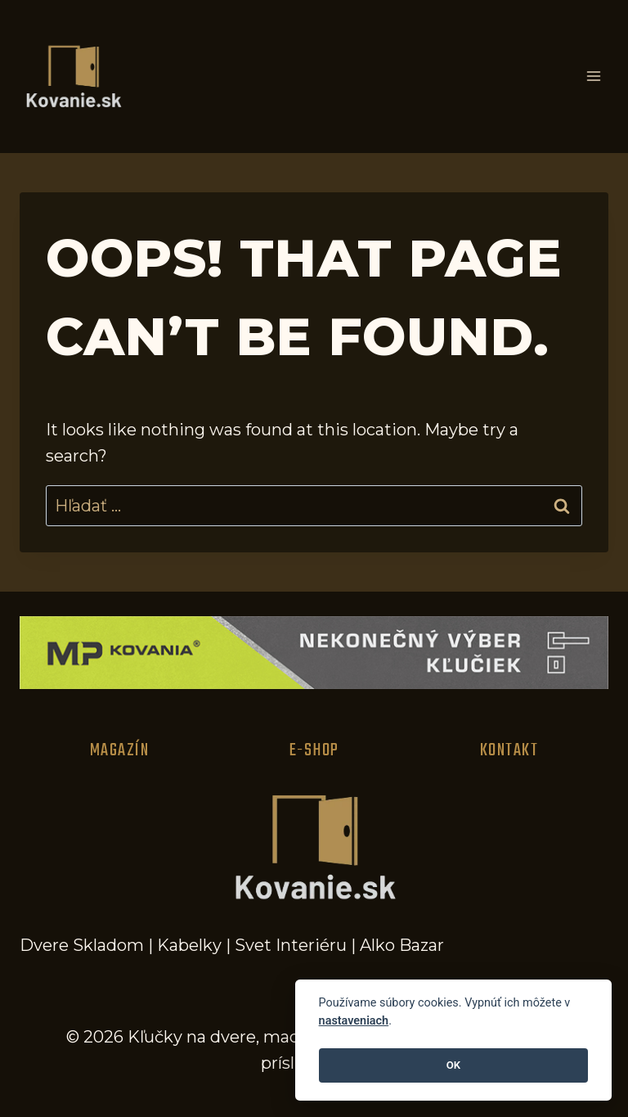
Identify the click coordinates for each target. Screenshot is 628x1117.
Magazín (120, 750)
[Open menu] (593, 76)
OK (453, 1065)
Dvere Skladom (82, 945)
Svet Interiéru (291, 945)
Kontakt (509, 750)
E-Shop (314, 750)
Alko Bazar (402, 945)
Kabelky (189, 945)
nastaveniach (354, 1021)
